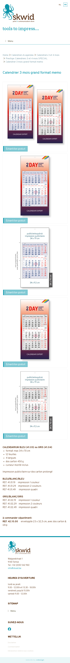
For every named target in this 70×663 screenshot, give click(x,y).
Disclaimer (12, 643)
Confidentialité (14, 647)
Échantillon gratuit (15, 149)
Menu (10, 41)
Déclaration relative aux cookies (20, 651)
